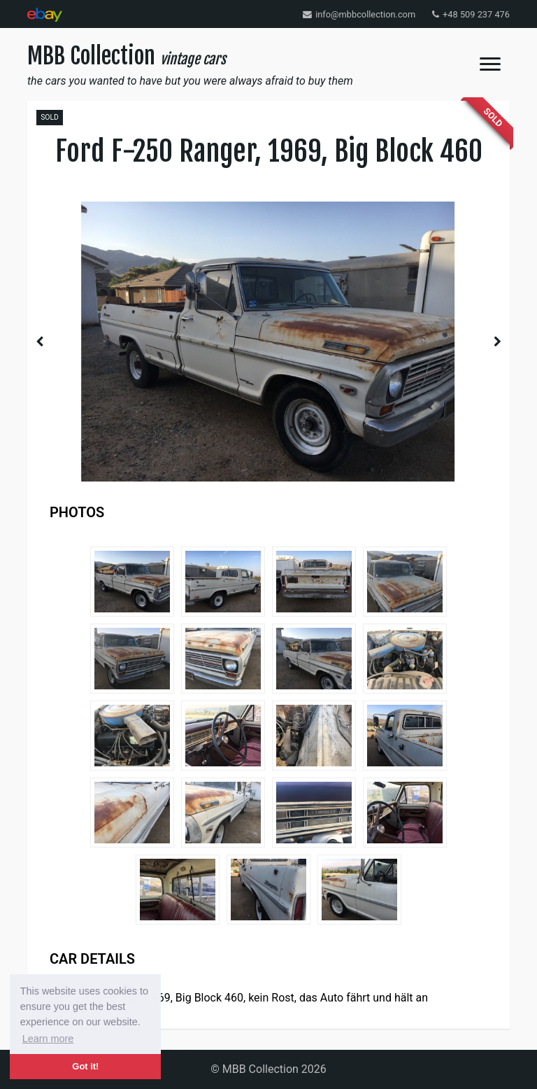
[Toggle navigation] (490, 64)
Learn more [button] (48, 1038)
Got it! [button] (85, 1066)
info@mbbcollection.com (359, 14)
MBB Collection (126, 56)
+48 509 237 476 (471, 14)
